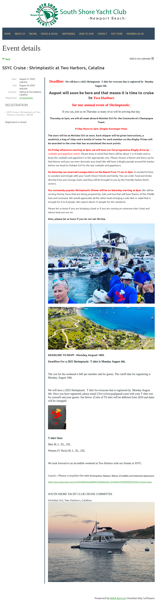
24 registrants (26, 97)
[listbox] (142, 59)
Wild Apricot (118, 598)
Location (12, 91)
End (14, 85)
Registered (11, 97)
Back (8, 59)
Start (14, 78)
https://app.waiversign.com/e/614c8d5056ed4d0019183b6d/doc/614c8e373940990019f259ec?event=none (100, 482)
